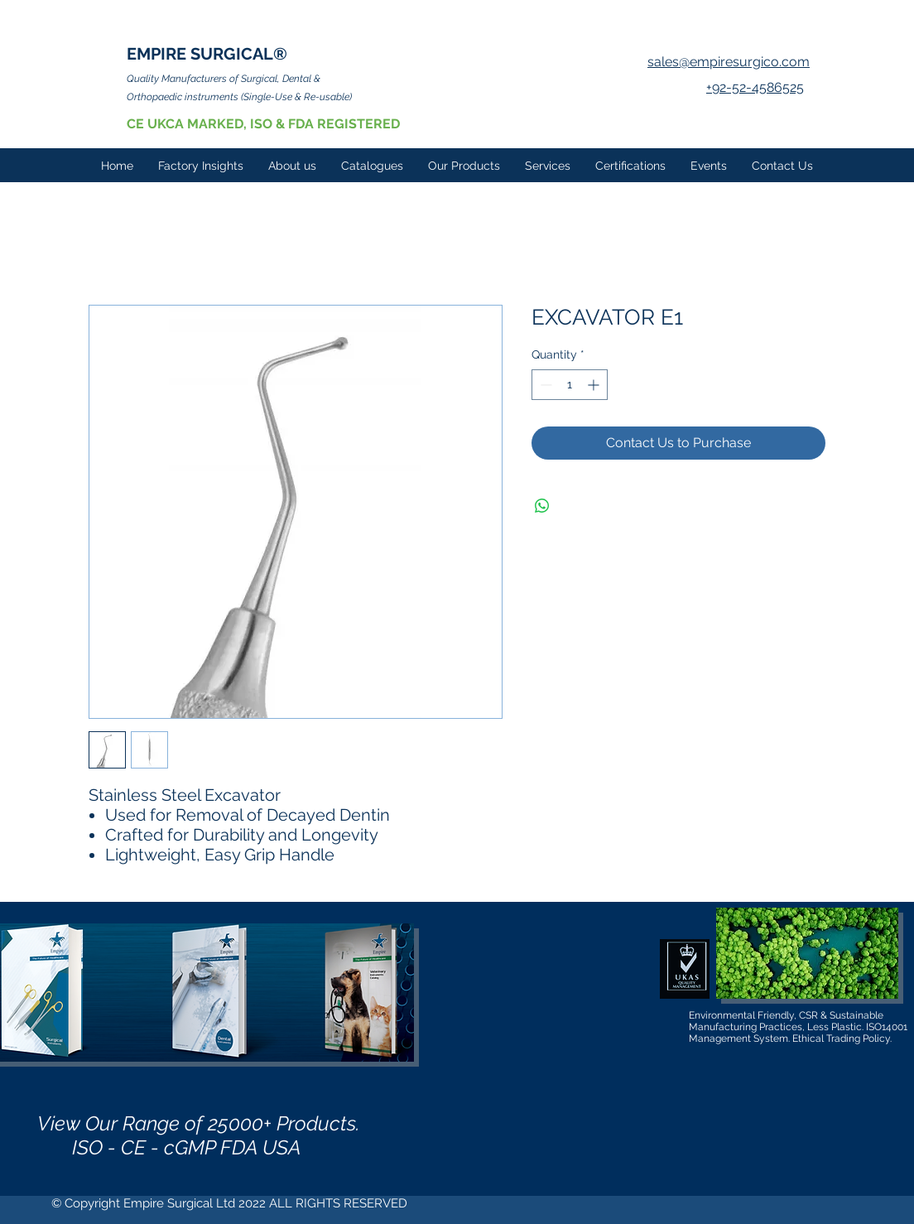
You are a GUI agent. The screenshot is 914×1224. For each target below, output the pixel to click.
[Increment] (594, 384)
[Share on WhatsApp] (542, 506)
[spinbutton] (569, 384)
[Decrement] (544, 384)
